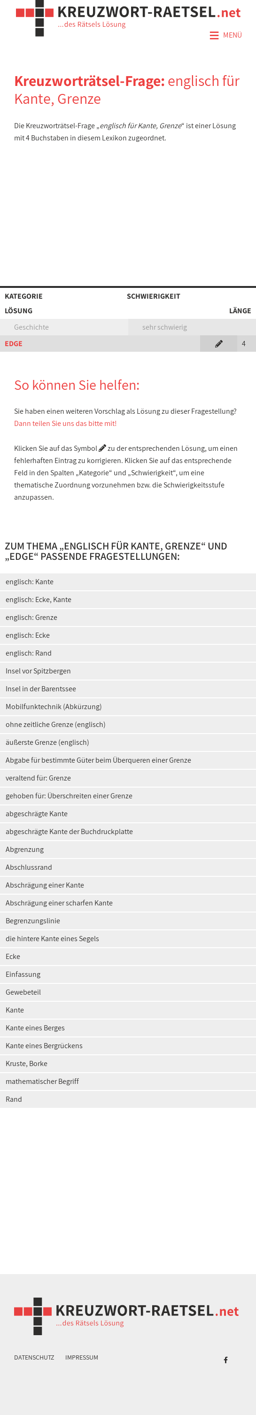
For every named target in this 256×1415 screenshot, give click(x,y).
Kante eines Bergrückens (44, 1046)
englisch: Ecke (28, 635)
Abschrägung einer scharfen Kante (59, 903)
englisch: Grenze (31, 617)
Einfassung (23, 974)
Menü (225, 35)
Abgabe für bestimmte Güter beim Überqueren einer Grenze (98, 760)
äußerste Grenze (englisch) (47, 742)
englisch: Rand (29, 653)
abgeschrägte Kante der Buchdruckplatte (69, 831)
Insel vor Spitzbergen (38, 671)
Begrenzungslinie (33, 921)
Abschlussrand (29, 867)
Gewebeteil (23, 992)
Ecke (13, 956)
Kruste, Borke (26, 1063)
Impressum (81, 1357)
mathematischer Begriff (42, 1081)
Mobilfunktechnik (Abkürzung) (54, 706)
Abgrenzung (25, 849)
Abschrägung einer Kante (45, 885)
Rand (14, 1099)
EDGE (14, 343)
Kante (15, 1010)
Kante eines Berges (35, 1028)
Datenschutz (34, 1357)
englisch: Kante (30, 582)
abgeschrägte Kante (37, 814)
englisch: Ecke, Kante (38, 599)
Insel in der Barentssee (41, 689)
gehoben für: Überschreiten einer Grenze (69, 796)
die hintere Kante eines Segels (52, 938)
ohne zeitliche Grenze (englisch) (56, 724)
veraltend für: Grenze (38, 778)
